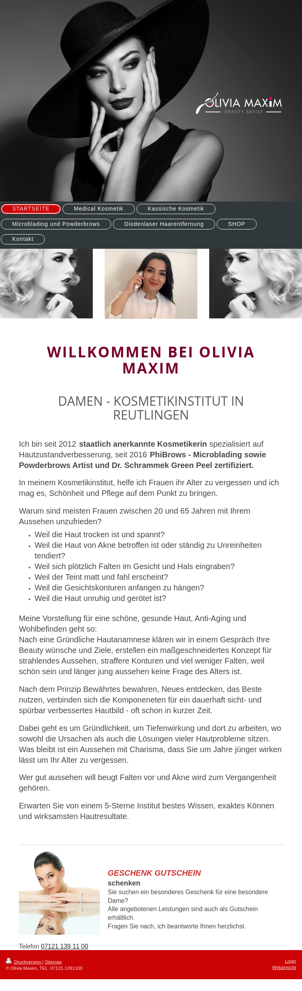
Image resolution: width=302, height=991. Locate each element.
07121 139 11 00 (64, 946)
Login (290, 960)
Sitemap (53, 961)
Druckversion (24, 961)
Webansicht (284, 967)
